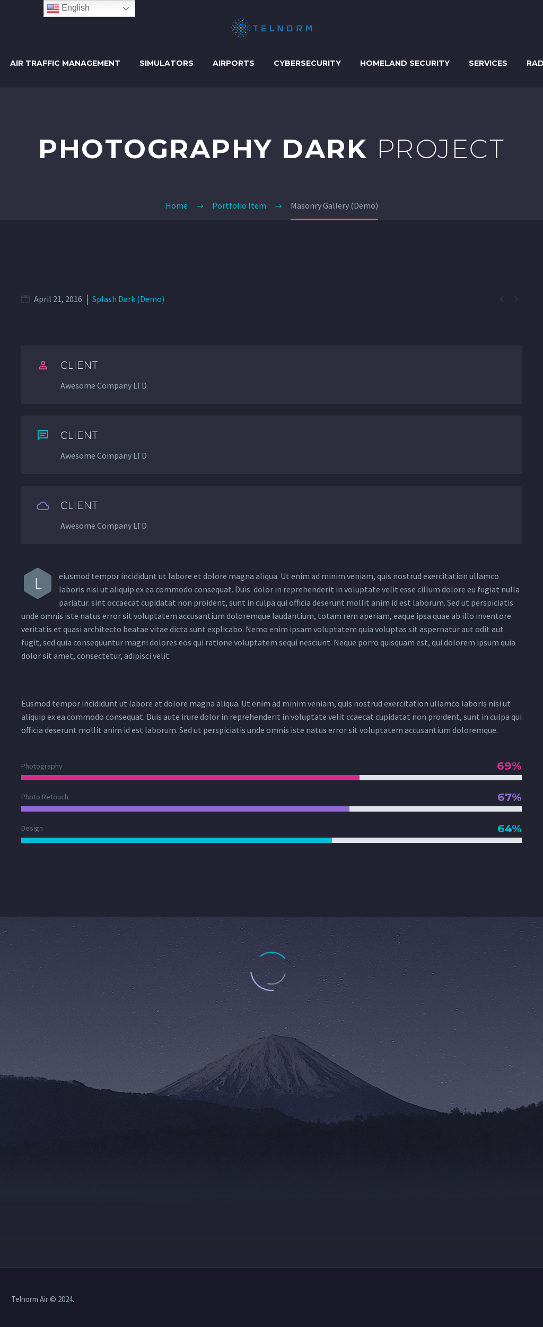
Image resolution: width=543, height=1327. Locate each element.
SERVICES (488, 63)
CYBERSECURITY (307, 63)
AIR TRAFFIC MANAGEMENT (65, 63)
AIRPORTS (234, 63)
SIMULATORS (166, 63)
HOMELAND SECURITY (405, 63)
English (68, 8)
